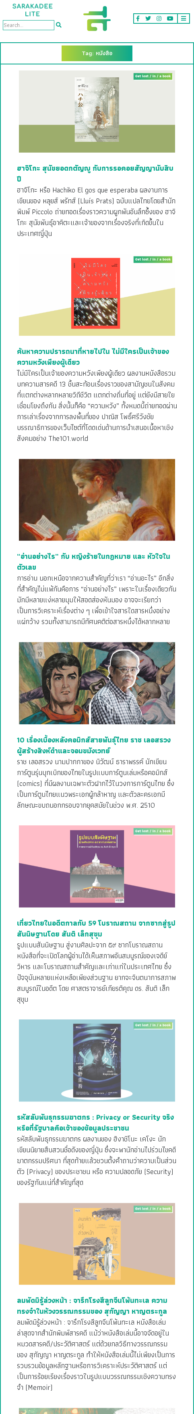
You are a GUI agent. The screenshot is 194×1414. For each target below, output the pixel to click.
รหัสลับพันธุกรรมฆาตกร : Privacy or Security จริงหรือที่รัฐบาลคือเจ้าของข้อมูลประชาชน (95, 1122)
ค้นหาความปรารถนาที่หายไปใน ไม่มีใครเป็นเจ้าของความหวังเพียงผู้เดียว (93, 356)
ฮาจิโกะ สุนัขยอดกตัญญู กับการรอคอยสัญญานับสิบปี (95, 173)
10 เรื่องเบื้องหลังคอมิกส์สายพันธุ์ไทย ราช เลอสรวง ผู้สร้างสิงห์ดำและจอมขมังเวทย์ (94, 745)
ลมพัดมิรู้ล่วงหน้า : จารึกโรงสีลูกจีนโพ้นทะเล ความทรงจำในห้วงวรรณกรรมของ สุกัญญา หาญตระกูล (92, 1305)
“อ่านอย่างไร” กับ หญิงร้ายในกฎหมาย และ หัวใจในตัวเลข (93, 561)
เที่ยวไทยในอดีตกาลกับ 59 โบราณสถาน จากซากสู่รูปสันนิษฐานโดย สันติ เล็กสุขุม (96, 928)
